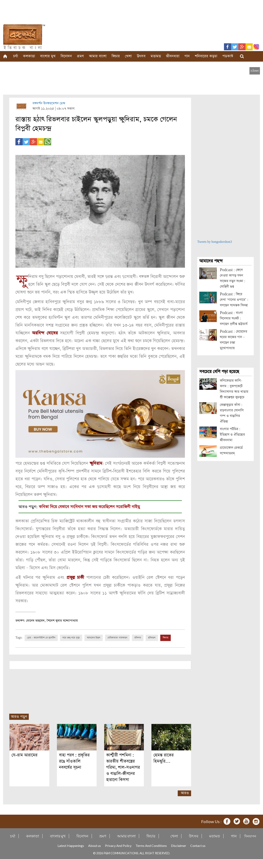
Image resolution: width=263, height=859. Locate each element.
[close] (254, 71)
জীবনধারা (172, 56)
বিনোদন (66, 56)
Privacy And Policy (118, 845)
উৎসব (141, 56)
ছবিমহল (152, 637)
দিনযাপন (250, 836)
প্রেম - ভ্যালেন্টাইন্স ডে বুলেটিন (41, 637)
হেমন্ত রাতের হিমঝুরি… (163, 758)
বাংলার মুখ (47, 56)
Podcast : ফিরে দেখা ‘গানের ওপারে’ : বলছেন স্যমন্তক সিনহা (234, 300)
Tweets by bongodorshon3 (214, 242)
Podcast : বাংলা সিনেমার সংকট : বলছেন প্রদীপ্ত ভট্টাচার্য (233, 318)
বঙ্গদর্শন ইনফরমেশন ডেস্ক (48, 103)
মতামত (156, 56)
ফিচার (116, 56)
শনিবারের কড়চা (206, 56)
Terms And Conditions (151, 845)
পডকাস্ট (227, 56)
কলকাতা (29, 56)
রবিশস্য (137, 637)
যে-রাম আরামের (24, 755)
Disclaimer (178, 845)
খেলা (128, 56)
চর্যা (15, 56)
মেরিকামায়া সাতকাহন (117, 637)
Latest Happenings (71, 845)
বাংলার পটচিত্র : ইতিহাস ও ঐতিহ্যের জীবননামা (232, 435)
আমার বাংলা (97, 56)
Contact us (197, 845)
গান (187, 56)
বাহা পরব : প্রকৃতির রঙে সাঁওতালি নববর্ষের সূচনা (74, 761)
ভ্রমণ (80, 56)
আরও (185, 792)
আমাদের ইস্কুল (93, 637)
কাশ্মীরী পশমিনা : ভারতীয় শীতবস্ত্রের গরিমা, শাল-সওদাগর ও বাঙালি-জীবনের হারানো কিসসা (123, 767)
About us (94, 845)
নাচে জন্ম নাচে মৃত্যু (71, 637)
